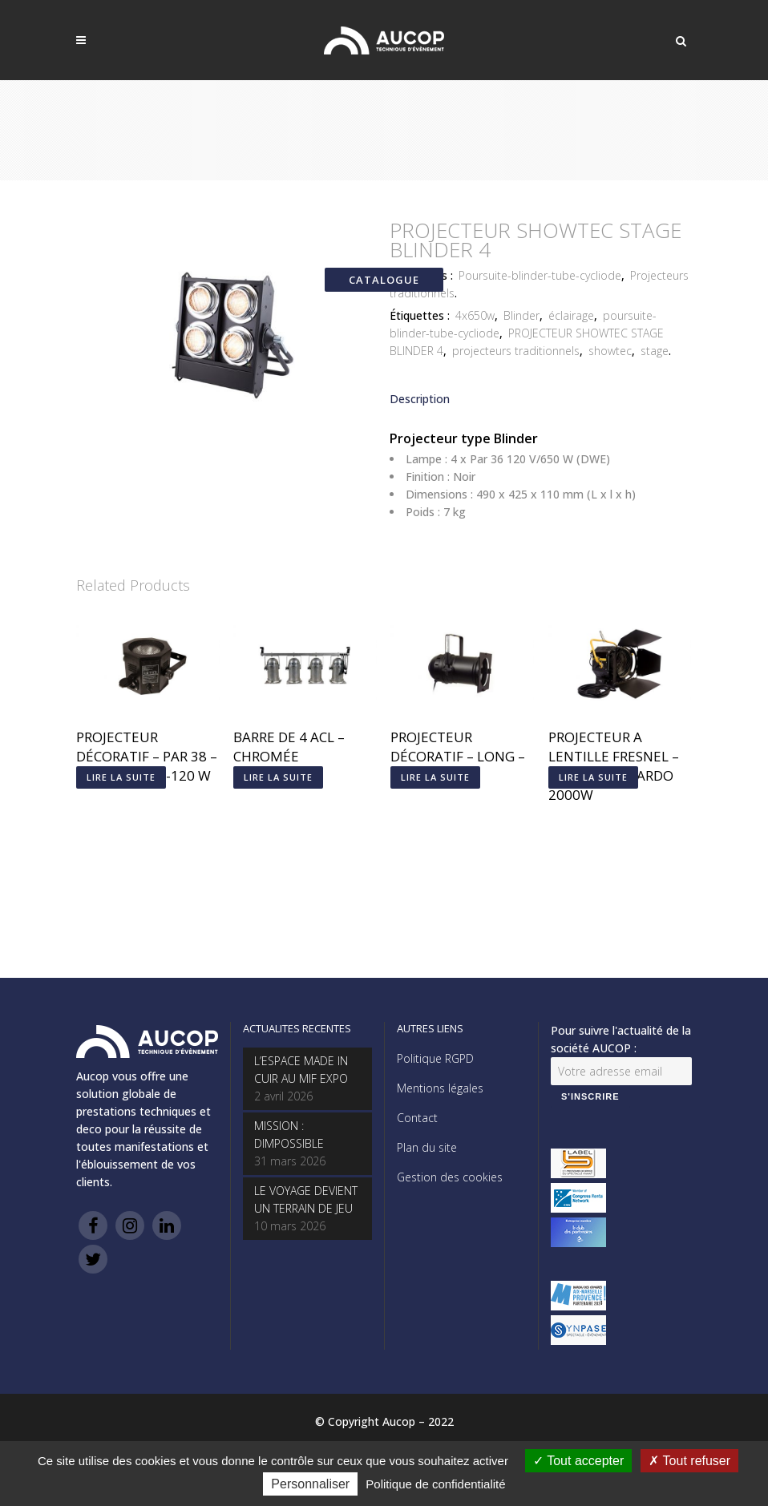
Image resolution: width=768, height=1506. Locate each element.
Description (420, 398)
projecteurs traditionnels (516, 350)
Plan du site (427, 1147)
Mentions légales (440, 1088)
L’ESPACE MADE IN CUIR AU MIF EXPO (301, 1069)
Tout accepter (578, 1461)
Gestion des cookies (450, 1177)
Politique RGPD (435, 1058)
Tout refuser (689, 1461)
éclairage (571, 315)
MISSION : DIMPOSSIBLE (289, 1134)
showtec (610, 350)
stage (655, 350)
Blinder (521, 315)
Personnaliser (310, 1484)
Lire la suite (121, 777)
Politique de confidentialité (435, 1484)
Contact (417, 1117)
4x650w (475, 315)
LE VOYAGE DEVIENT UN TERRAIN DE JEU (306, 1199)
